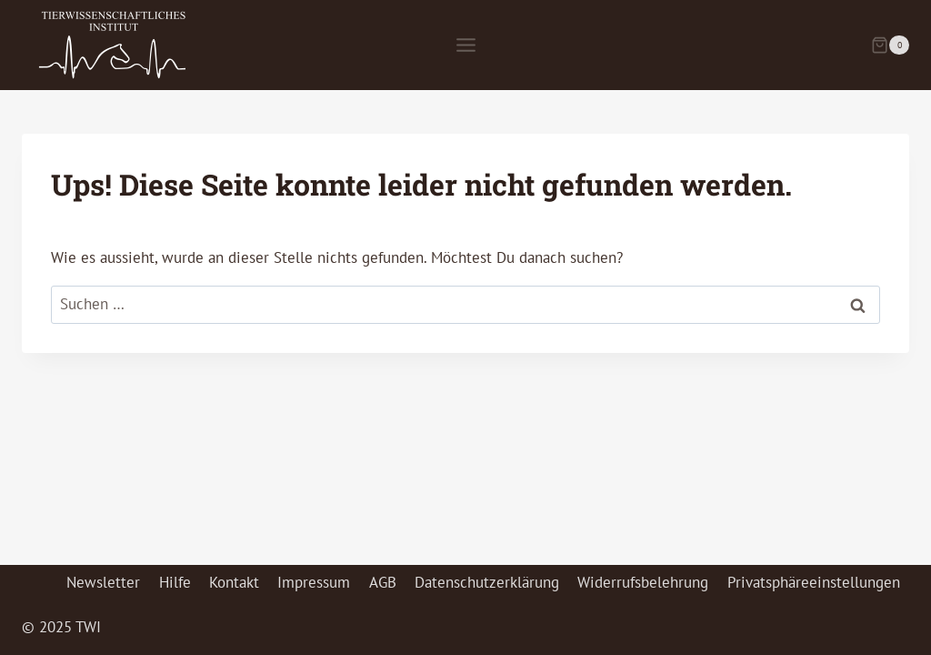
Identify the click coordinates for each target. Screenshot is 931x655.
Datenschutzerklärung (487, 582)
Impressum (313, 582)
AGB (382, 582)
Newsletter (103, 582)
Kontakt (234, 582)
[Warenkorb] (890, 45)
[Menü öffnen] (465, 44)
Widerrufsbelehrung (642, 582)
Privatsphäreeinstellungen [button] (813, 582)
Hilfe (175, 582)
